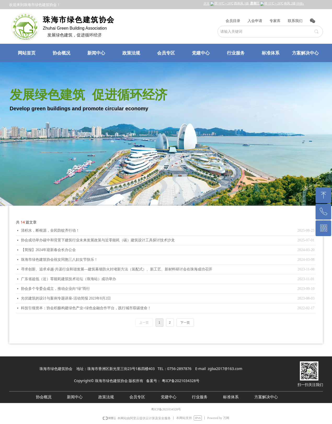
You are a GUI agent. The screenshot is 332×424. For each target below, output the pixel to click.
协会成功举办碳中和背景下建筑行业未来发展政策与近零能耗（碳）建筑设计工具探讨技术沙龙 (98, 240)
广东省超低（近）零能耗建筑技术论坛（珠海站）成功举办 (68, 279)
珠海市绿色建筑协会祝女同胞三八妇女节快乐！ (59, 260)
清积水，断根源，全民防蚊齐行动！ (50, 230)
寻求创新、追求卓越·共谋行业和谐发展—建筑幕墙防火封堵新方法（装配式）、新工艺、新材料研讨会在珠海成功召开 (116, 269)
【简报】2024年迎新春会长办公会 (48, 250)
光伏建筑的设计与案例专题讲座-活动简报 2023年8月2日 (66, 298)
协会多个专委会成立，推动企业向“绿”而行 (55, 289)
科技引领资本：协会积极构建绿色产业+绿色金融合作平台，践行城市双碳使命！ (86, 308)
